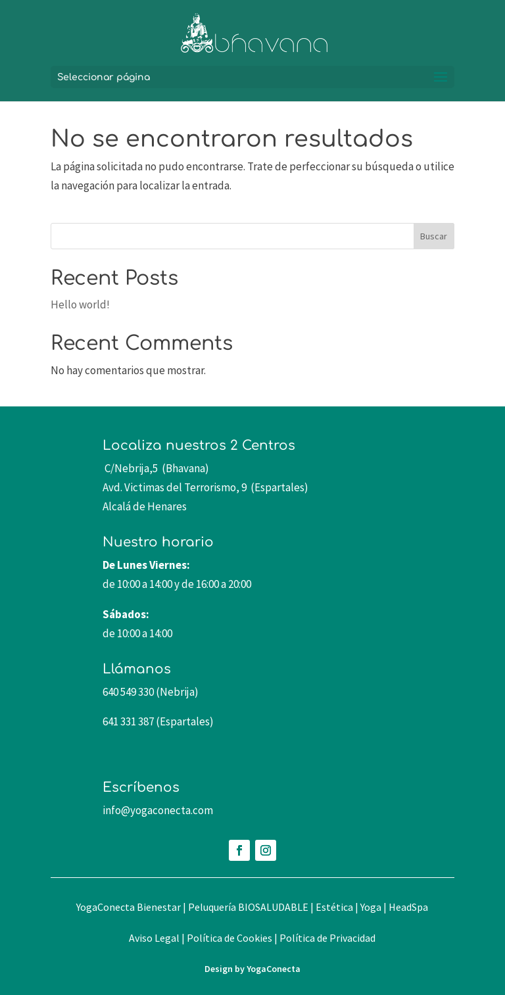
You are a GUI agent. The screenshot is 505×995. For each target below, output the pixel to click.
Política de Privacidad (327, 937)
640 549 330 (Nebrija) (151, 692)
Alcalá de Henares (145, 506)
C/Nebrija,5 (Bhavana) (156, 468)
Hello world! (80, 304)
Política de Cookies (229, 937)
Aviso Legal (154, 937)
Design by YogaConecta (252, 969)
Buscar (433, 236)
